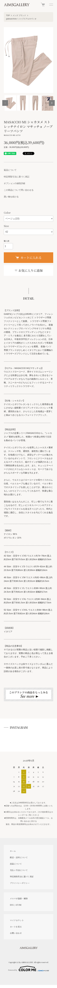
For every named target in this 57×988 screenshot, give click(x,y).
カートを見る (16, 926)
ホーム (13, 851)
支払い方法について (19, 870)
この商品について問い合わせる (19, 190)
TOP (8, 15)
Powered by (28, 968)
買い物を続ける (11, 196)
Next (52, 103)
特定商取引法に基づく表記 (16, 176)
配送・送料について (19, 857)
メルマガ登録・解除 (19, 898)
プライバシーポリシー (20, 883)
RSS (12, 904)
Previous (5, 103)
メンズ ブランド (19, 15)
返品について (10, 170)
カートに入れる (28, 257)
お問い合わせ (16, 933)
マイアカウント (17, 920)
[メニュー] (50, 4)
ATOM (18, 904)
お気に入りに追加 (28, 270)
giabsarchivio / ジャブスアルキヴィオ (21, 19)
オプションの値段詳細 (14, 183)
